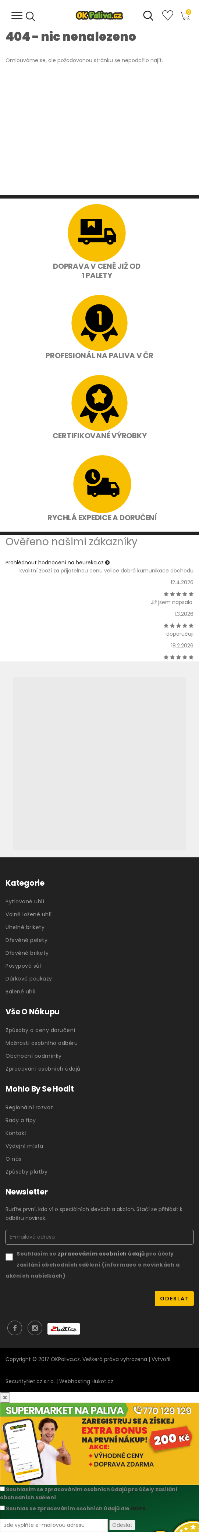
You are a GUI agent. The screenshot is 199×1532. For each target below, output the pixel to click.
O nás (14, 1159)
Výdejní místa (24, 1146)
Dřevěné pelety (26, 940)
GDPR (138, 1508)
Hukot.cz (102, 1381)
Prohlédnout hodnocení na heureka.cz (58, 562)
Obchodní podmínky (34, 1056)
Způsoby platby (26, 1171)
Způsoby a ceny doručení (40, 1030)
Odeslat (122, 1525)
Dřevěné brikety (27, 953)
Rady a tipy (21, 1120)
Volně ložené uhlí (29, 914)
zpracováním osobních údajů (102, 1253)
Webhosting (74, 1381)
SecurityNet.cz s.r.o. (30, 1381)
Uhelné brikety (25, 927)
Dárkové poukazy (29, 978)
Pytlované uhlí (25, 901)
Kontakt (16, 1133)
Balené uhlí (21, 991)
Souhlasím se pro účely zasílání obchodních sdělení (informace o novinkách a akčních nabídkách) (93, 1264)
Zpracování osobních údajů (43, 1068)
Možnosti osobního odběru (42, 1043)
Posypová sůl (23, 965)
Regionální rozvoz (29, 1107)
